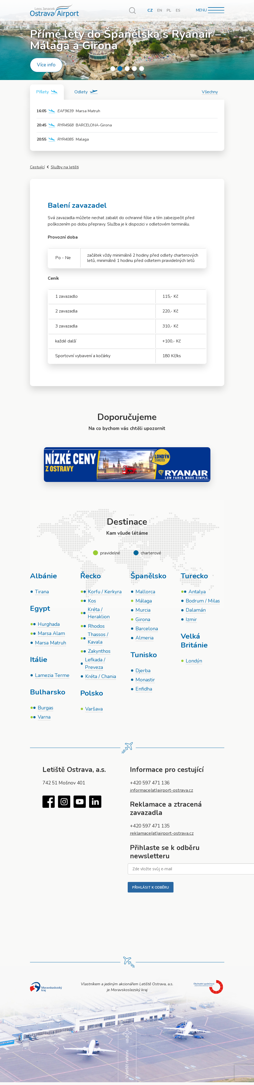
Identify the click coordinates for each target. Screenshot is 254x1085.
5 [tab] (141, 68)
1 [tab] (112, 68)
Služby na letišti (65, 167)
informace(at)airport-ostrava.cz (163, 791)
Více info (46, 65)
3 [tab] (127, 68)
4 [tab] (134, 68)
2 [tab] (119, 68)
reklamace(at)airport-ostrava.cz (163, 835)
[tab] (47, 92)
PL (169, 10)
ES (178, 10)
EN (159, 10)
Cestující (37, 167)
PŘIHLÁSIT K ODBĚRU (150, 888)
